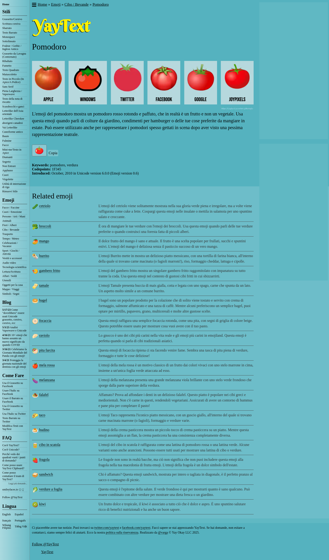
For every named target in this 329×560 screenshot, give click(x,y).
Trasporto (7, 234)
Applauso (7, 170)
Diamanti (7, 157)
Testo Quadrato (10, 70)
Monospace (8, 37)
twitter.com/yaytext (106, 527)
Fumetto (6, 65)
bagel (43, 300)
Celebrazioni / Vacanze (10, 244)
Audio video (9, 262)
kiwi (42, 504)
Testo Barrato (9, 32)
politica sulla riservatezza (122, 532)
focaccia (45, 321)
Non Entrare (9, 166)
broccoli (45, 226)
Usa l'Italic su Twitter (14, 413)
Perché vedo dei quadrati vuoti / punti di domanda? (13, 457)
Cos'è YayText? (10, 445)
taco (42, 415)
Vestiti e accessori (12, 258)
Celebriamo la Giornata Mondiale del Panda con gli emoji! (14, 352)
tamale (44, 285)
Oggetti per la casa (12, 285)
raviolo (44, 335)
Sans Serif (7, 86)
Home (5, 4)
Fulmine (6, 140)
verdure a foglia (50, 489)
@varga (163, 532)
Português (20, 520)
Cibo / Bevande (10, 229)
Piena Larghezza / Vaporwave (12, 92)
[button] (34, 5)
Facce (5, 145)
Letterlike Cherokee (13, 118)
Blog (6, 302)
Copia (53, 153)
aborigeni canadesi (12, 123)
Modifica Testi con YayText (12, 427)
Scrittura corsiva (11, 23)
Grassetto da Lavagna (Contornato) (14, 55)
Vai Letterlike (9, 127)
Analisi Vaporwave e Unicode (14, 329)
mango (44, 241)
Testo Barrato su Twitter (11, 420)
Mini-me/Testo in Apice (11, 151)
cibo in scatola (49, 445)
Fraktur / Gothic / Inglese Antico (11, 47)
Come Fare (13, 375)
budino (44, 430)
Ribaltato (7, 61)
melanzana (47, 380)
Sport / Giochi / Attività (10, 252)
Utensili (6, 280)
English (6, 514)
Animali (6, 220)
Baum (5, 136)
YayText (47, 552)
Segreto (6, 161)
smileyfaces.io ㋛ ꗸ (13, 489)
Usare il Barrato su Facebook (12, 400)
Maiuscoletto (9, 74)
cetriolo (44, 206)
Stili (6, 11)
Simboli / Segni (10, 293)
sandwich (46, 474)
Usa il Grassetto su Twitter (12, 407)
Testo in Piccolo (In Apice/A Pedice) (13, 80)
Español (19, 514)
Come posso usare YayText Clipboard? (13, 467)
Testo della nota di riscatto (12, 100)
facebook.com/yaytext (136, 527)
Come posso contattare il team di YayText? (13, 476)
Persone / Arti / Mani (13, 216)
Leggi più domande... (17, 483)
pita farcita (47, 350)
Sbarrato (7, 28)
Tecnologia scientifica (14, 267)
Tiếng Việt (21, 526)
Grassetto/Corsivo (12, 19)
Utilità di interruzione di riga (14, 185)
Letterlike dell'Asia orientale (12, 112)
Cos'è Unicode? (10, 449)
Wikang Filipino (6, 526)
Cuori (5, 175)
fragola (44, 459)
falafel (43, 395)
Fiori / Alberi (9, 225)
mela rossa (47, 365)
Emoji (8, 200)
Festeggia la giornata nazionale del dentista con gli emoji (14, 363)
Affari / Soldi (9, 276)
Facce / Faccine (10, 207)
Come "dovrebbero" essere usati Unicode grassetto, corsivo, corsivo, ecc (13, 316)
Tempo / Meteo (10, 238)
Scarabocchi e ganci (13, 106)
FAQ (7, 437)
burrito (44, 256)
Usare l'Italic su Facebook (10, 392)
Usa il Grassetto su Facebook (12, 384)
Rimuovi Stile (10, 191)
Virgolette (7, 179)
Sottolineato (9, 41)
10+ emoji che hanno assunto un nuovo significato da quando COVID (14, 339)
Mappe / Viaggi (10, 289)
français (6, 520)
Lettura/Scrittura (11, 271)
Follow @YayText (12, 497)
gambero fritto (49, 271)
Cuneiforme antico (12, 131)
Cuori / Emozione (12, 212)
